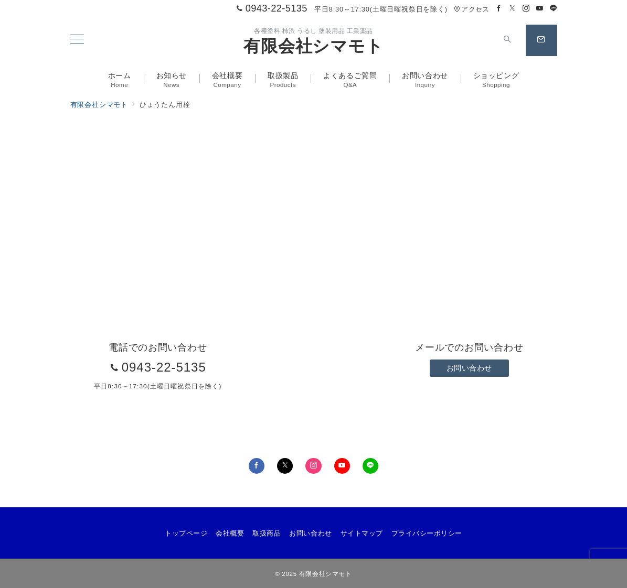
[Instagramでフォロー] (526, 9)
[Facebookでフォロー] (499, 9)
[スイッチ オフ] (508, 40)
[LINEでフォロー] (553, 9)
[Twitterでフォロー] (512, 9)
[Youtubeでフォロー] (540, 9)
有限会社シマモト (313, 46)
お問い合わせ (469, 368)
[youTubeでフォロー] (342, 466)
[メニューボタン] (77, 40)
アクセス (471, 9)
